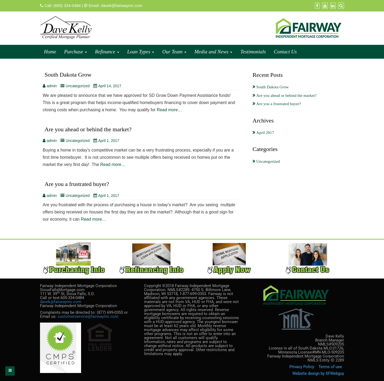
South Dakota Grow (68, 74)
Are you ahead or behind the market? (88, 129)
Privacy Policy (301, 366)
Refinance (107, 51)
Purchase (75, 51)
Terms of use (330, 366)
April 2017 (265, 132)
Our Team (174, 51)
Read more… (169, 110)
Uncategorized (78, 86)
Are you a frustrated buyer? (77, 184)
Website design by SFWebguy (318, 373)
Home (50, 51)
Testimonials (253, 51)
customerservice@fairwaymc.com (88, 316)
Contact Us (285, 51)
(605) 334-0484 (67, 5)
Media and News (213, 51)
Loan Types (140, 51)
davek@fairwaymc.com (121, 5)
